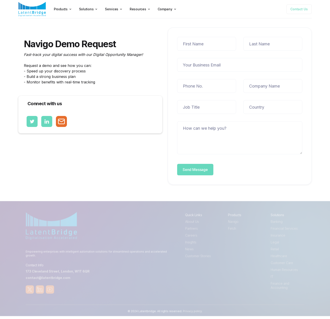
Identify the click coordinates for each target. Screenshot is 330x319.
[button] (63, 9)
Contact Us (299, 9)
